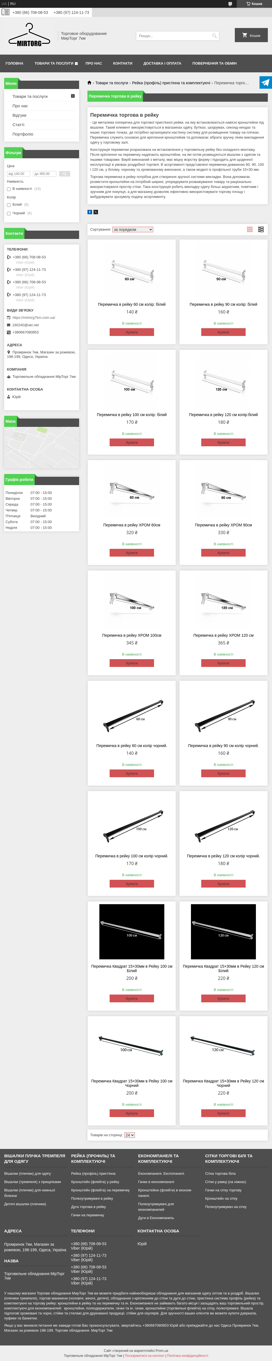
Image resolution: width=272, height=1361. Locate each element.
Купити (132, 332)
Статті (18, 124)
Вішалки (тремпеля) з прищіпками (32, 1182)
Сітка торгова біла (220, 1173)
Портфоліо (22, 134)
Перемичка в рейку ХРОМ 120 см (223, 635)
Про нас (93, 63)
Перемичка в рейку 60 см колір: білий (132, 304)
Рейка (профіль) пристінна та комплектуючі (171, 83)
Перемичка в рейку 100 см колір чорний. (131, 856)
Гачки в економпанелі (156, 1182)
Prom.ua (162, 1351)
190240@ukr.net (25, 325)
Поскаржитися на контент (144, 1356)
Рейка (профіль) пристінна (93, 1173)
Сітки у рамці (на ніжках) (225, 1182)
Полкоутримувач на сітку (225, 1207)
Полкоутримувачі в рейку (92, 1198)
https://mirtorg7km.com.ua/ (33, 317)
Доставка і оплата (162, 63)
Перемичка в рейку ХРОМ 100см (131, 635)
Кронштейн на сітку (221, 1198)
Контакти (123, 63)
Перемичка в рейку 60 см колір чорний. (131, 745)
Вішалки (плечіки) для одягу (27, 1173)
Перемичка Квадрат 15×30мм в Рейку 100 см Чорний (131, 1083)
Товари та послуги (53, 63)
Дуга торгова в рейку (88, 1207)
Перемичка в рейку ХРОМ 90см (223, 525)
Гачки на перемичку (87, 1215)
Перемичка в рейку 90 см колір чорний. (223, 745)
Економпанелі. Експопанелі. (161, 1173)
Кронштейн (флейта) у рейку (95, 1182)
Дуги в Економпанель (156, 1218)
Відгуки (19, 115)
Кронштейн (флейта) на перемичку (100, 1190)
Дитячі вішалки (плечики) (25, 1204)
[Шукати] (214, 36)
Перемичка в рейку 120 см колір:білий (223, 414)
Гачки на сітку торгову (223, 1190)
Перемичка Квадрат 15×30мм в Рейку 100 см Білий (131, 968)
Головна (14, 63)
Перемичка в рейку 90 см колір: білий (223, 304)
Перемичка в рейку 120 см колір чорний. (223, 856)
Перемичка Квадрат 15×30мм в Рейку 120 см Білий (223, 968)
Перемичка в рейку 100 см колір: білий (132, 414)
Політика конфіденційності (187, 1356)
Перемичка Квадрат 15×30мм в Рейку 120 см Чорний (223, 1083)
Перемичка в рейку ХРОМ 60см (131, 525)
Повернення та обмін (214, 63)
